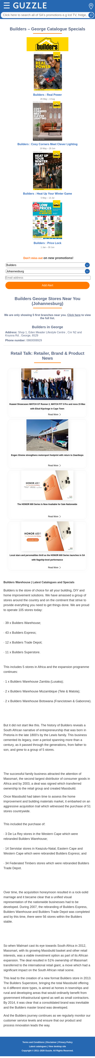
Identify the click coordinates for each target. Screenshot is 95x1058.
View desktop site (57, 1046)
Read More (54, 414)
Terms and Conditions (33, 1042)
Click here (74, 315)
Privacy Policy (65, 1042)
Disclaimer (51, 1042)
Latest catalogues (38, 1046)
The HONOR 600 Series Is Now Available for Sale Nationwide (47, 504)
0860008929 (34, 340)
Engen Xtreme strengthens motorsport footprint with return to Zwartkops (47, 455)
